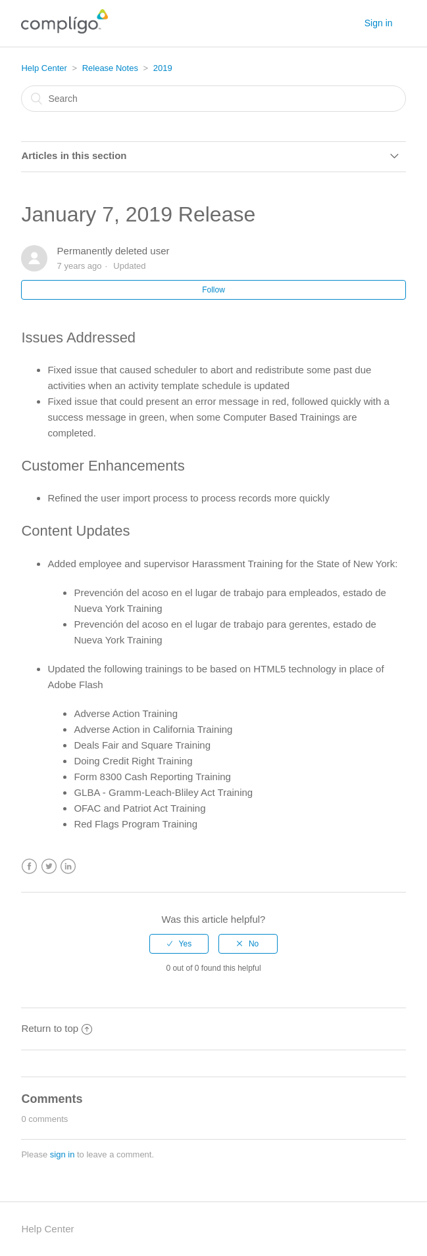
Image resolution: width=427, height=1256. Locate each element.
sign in (62, 1154)
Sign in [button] (378, 23)
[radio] (179, 944)
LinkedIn (68, 866)
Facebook (29, 866)
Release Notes (110, 68)
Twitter (49, 866)
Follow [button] (213, 289)
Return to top (56, 1028)
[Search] (213, 98)
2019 (162, 68)
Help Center (43, 68)
